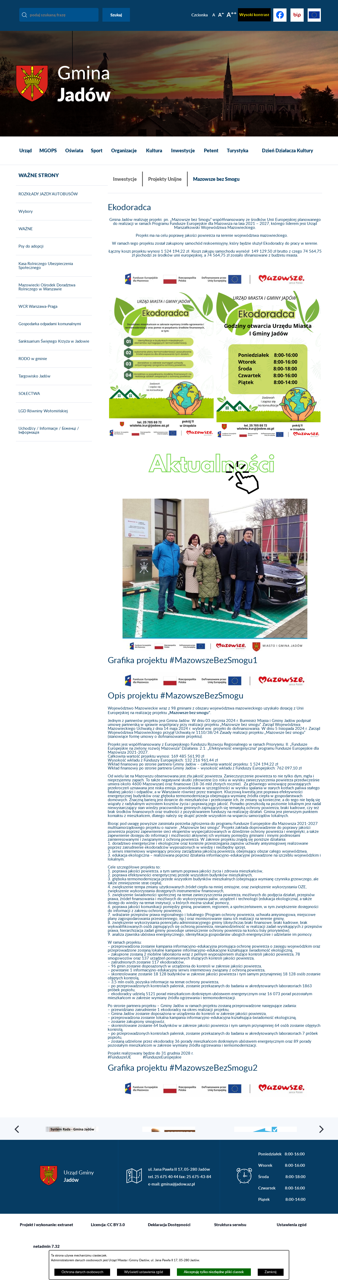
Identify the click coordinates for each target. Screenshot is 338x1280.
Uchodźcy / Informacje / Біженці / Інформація (47, 438)
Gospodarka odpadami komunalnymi (48, 331)
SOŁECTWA (28, 401)
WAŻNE (24, 236)
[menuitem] (25, 150)
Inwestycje (125, 179)
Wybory (24, 219)
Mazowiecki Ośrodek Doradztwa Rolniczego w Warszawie (45, 294)
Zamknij (270, 1272)
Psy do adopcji (30, 254)
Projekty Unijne (165, 179)
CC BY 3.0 (116, 1247)
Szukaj (116, 15)
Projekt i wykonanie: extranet (46, 1247)
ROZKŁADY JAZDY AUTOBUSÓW (47, 201)
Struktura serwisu (230, 1247)
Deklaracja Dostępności (169, 1247)
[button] (215, 279)
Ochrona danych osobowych (82, 1272)
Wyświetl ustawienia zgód (143, 1272)
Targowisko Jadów (33, 384)
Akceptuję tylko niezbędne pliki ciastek (214, 1272)
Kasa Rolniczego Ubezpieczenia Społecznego (44, 273)
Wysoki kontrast (254, 14)
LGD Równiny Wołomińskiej (42, 418)
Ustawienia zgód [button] (292, 1247)
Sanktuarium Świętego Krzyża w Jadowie (52, 349)
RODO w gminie (31, 366)
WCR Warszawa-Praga (36, 314)
